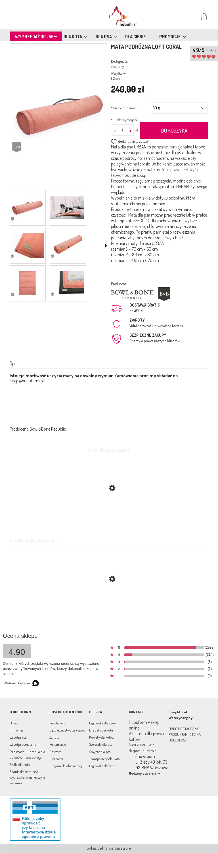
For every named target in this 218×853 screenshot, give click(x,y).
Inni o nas (17, 730)
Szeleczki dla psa (100, 744)
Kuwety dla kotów (101, 737)
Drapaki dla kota (101, 730)
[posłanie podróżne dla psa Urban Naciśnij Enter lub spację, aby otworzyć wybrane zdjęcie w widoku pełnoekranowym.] (58, 115)
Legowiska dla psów (103, 723)
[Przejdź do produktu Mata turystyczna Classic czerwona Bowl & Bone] (109, 606)
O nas (14, 723)
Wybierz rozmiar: (124, 108)
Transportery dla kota (104, 758)
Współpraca (18, 737)
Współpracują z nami (25, 744)
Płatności (56, 758)
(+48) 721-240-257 (141, 745)
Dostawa (55, 751)
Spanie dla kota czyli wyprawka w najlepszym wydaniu (27, 777)
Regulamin (57, 723)
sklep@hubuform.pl (27, 380)
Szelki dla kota (20, 764)
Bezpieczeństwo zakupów (67, 730)
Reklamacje (57, 744)
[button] (106, 246)
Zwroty (54, 737)
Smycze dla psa (100, 751)
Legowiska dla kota (102, 766)
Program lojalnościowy (65, 766)
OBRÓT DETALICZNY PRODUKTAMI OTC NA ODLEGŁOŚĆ (185, 734)
